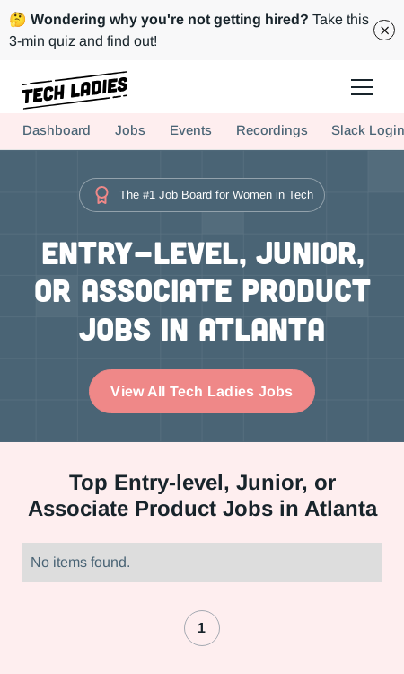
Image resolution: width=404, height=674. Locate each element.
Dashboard (56, 130)
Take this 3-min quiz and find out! (189, 30)
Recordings (272, 130)
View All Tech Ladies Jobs (201, 391)
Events (191, 130)
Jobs (130, 130)
